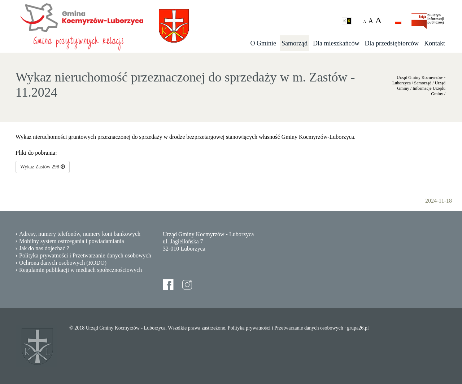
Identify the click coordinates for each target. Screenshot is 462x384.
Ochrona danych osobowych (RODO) (62, 263)
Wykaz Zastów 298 (42, 166)
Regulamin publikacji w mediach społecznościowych (80, 270)
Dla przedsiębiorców (392, 43)
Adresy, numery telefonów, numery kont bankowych (79, 234)
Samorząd (295, 43)
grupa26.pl (358, 328)
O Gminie (263, 43)
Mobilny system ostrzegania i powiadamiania (71, 241)
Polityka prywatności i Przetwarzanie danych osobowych (85, 255)
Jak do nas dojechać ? (44, 248)
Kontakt (434, 43)
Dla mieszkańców (336, 43)
